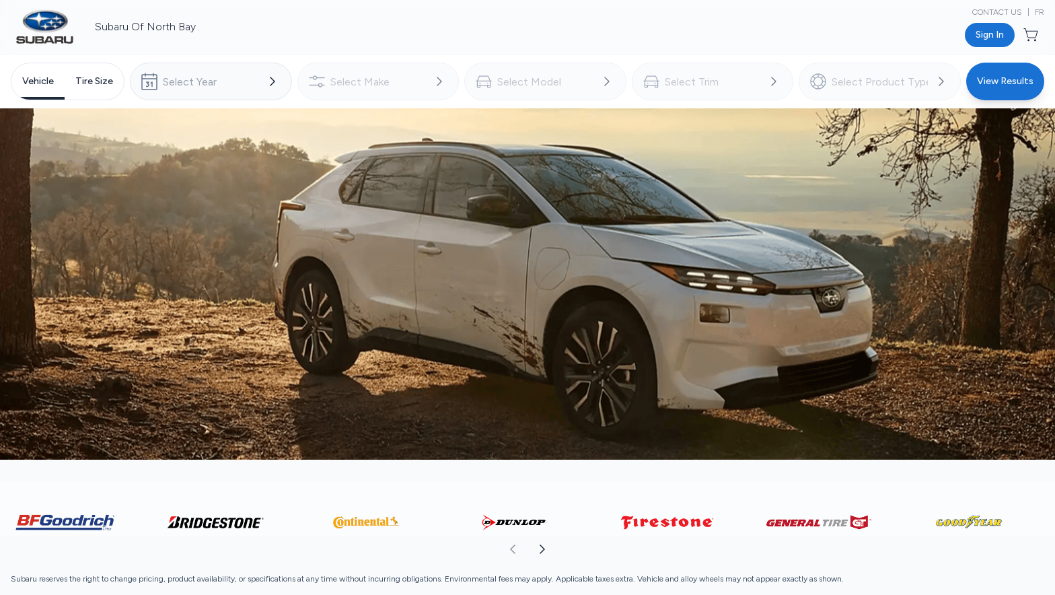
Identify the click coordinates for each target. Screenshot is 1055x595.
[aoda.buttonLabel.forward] (790, 549)
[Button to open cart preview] (1032, 35)
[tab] (38, 81)
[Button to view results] (1005, 81)
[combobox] (211, 81)
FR (1039, 12)
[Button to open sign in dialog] (990, 35)
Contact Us (997, 12)
